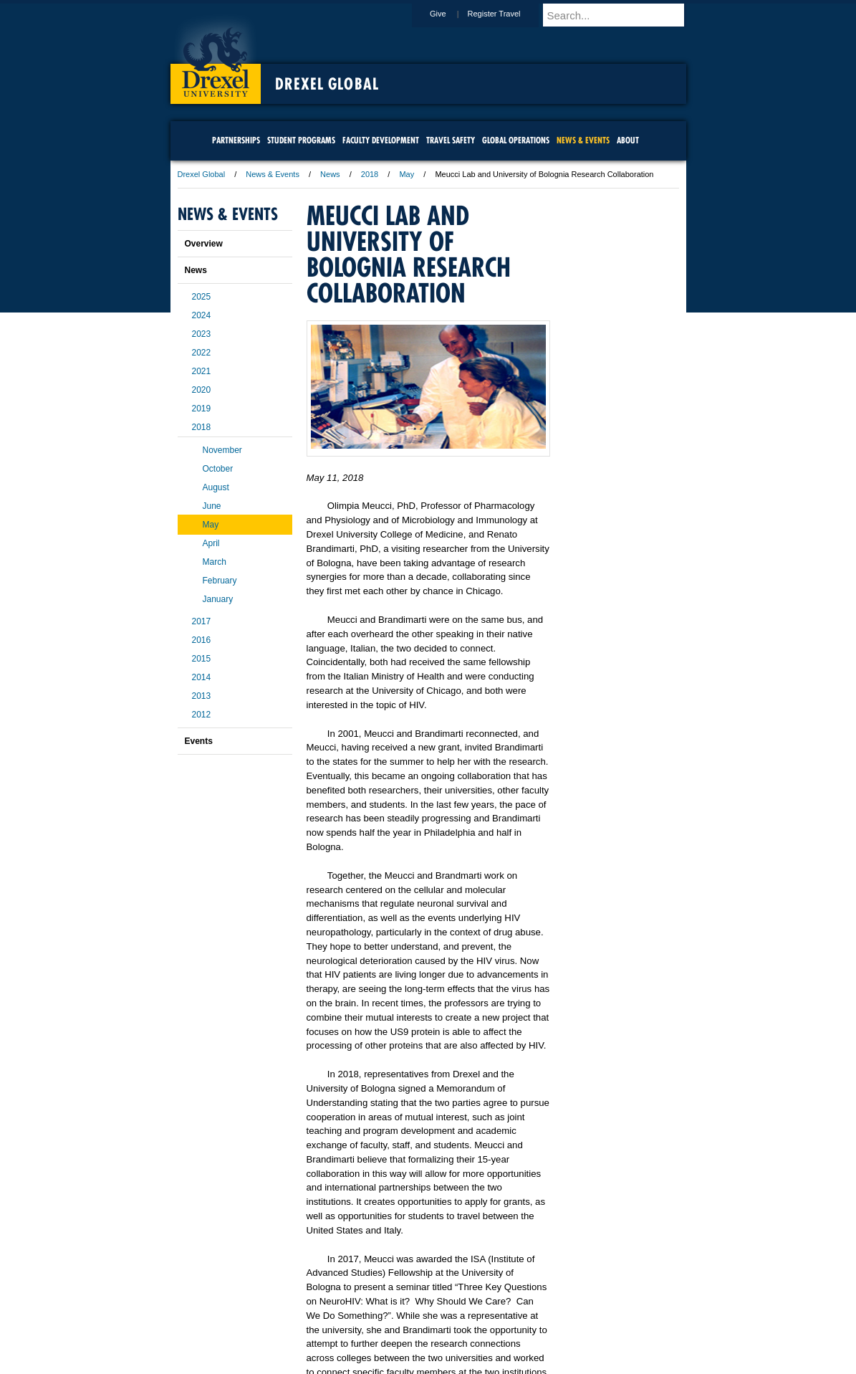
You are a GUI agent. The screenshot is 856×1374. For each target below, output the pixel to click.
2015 (201, 659)
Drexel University (215, 57)
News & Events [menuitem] (583, 140)
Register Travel (507, 13)
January (218, 599)
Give (451, 13)
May (406, 174)
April (211, 543)
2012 (201, 715)
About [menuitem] (628, 140)
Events (199, 741)
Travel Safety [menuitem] (450, 140)
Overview (204, 244)
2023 (201, 334)
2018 (369, 174)
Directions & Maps (530, 1324)
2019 (201, 409)
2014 (201, 677)
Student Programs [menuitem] (301, 140)
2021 (201, 371)
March (214, 562)
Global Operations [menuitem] (515, 140)
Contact (475, 1324)
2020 (201, 390)
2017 (201, 621)
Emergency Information (416, 1338)
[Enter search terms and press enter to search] (621, 15)
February (220, 581)
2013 (201, 696)
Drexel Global (327, 84)
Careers (372, 1324)
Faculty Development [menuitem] (380, 140)
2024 (201, 315)
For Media (331, 1324)
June (212, 506)
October (218, 469)
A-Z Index (286, 1324)
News (330, 174)
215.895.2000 (552, 1363)
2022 (201, 353)
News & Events (272, 174)
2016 (201, 640)
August (216, 487)
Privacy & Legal (423, 1324)
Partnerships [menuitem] (236, 140)
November (222, 450)
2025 (201, 297)
